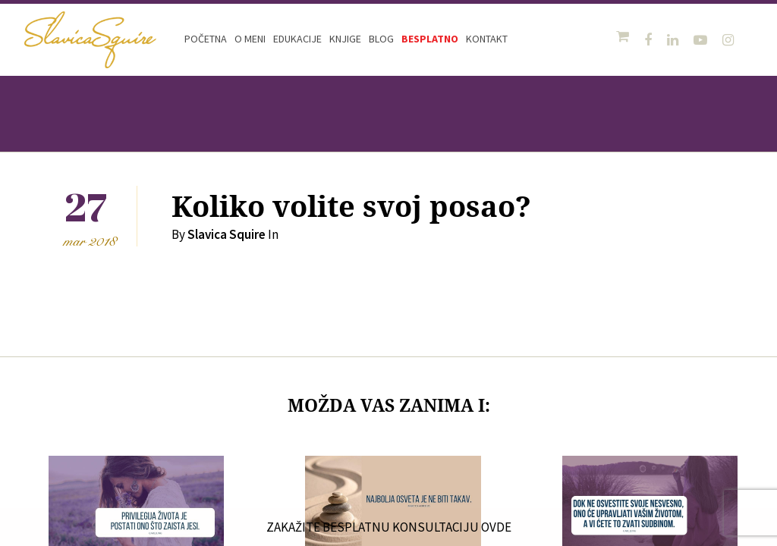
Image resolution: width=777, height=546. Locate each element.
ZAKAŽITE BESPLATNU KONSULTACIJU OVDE (388, 527)
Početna (205, 39)
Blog (381, 39)
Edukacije (297, 39)
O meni (250, 39)
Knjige (345, 39)
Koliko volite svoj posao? (351, 207)
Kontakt (487, 39)
